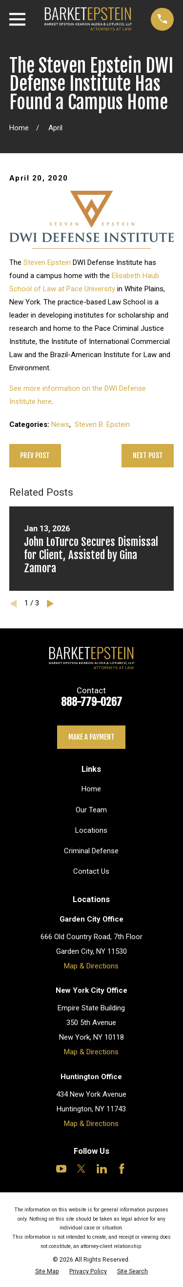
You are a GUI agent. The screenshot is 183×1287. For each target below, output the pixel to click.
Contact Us (91, 871)
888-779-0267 (91, 702)
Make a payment (91, 737)
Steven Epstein (47, 262)
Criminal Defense (91, 850)
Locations (91, 830)
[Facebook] (122, 1169)
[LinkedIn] (102, 1169)
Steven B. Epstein (102, 424)
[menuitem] (47, 1271)
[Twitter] (81, 1169)
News (60, 424)
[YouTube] (61, 1169)
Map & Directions (91, 966)
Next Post (148, 455)
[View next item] (50, 604)
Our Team (91, 809)
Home (91, 788)
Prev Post (35, 455)
